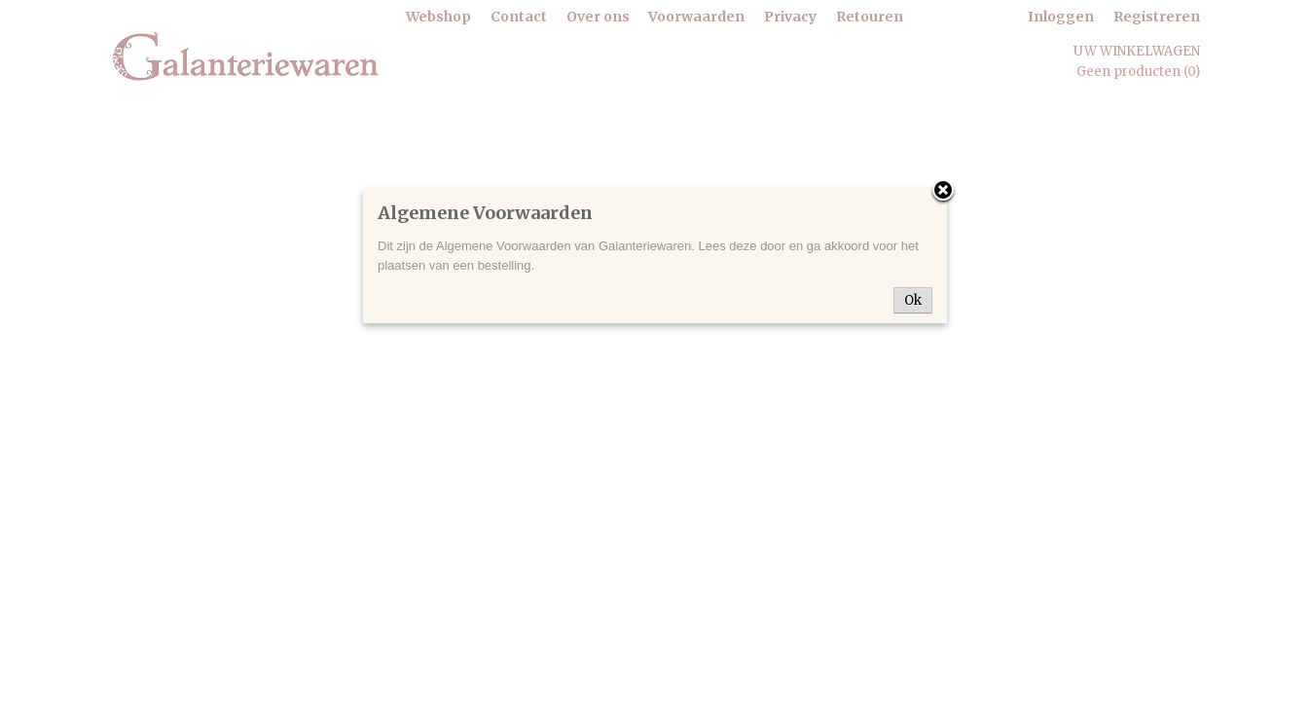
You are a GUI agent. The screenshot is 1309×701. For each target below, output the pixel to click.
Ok (913, 300)
